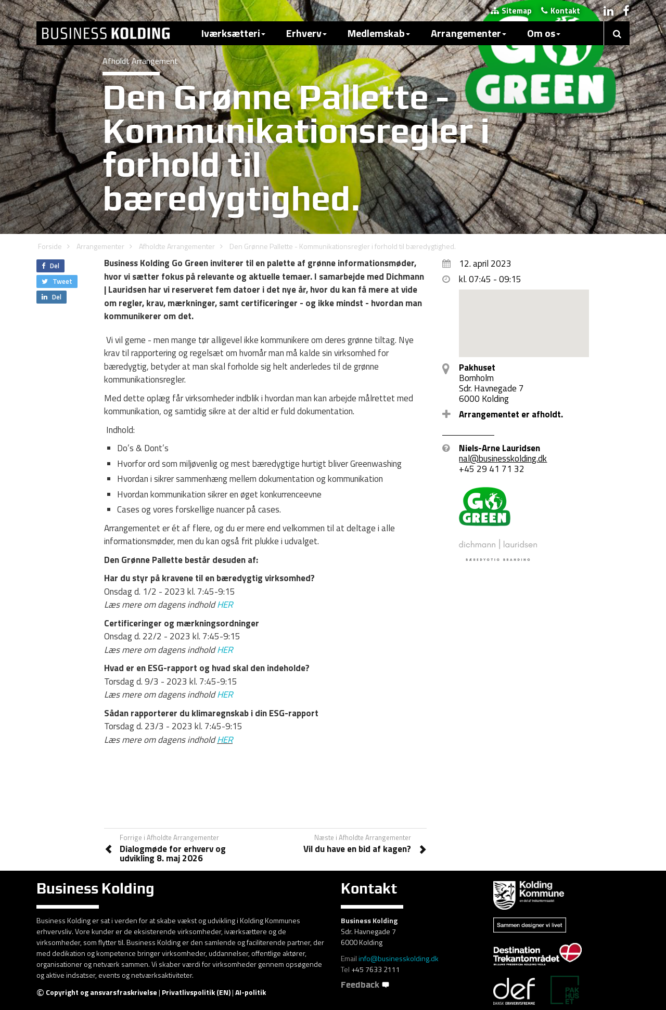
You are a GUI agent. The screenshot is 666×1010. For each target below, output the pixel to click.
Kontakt (560, 11)
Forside (50, 246)
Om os (543, 33)
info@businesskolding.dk (398, 958)
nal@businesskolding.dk (503, 458)
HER (225, 604)
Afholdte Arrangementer (177, 246)
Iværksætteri (233, 33)
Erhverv (306, 33)
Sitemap (511, 11)
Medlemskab (379, 33)
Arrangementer (468, 33)
